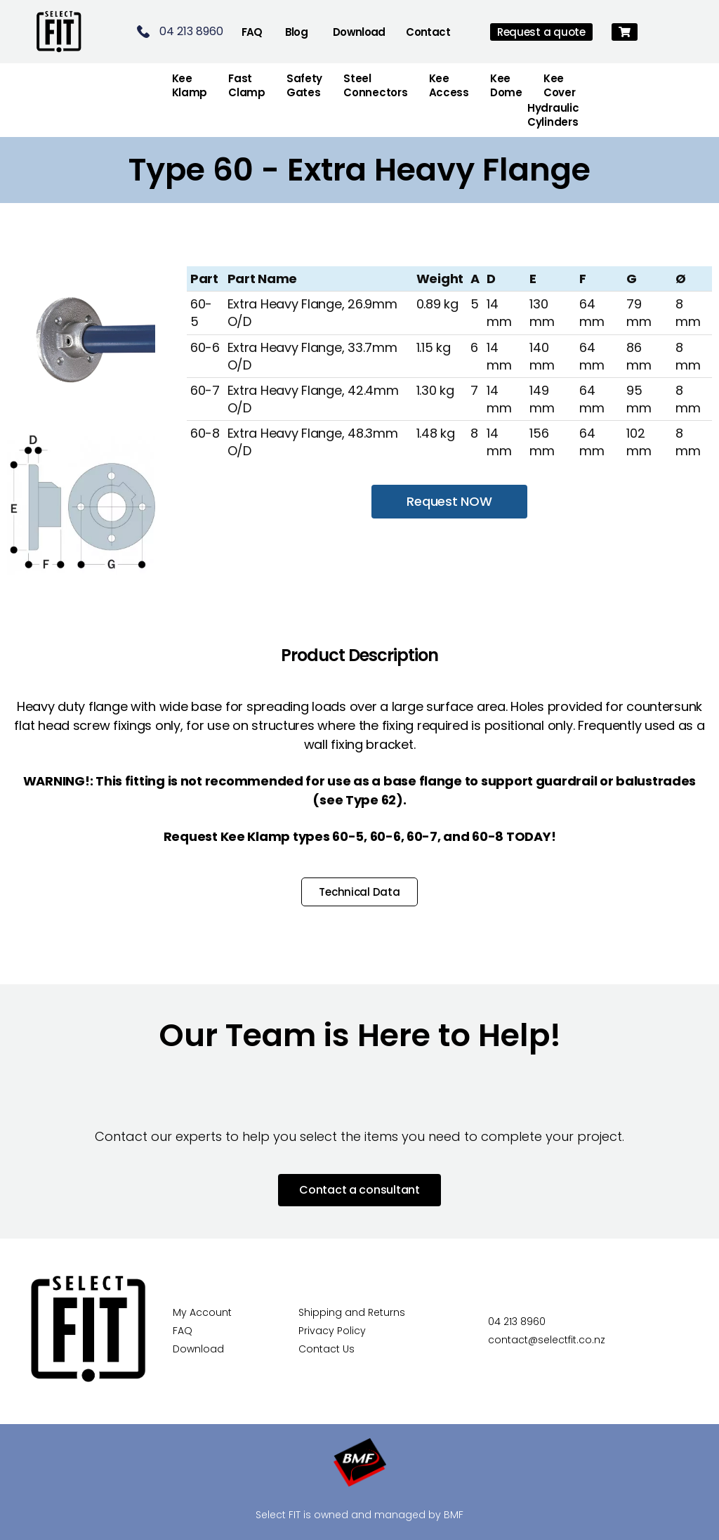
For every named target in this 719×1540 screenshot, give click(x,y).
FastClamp (246, 85)
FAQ (252, 32)
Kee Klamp (190, 85)
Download (359, 32)
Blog (296, 32)
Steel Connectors (375, 85)
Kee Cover (559, 85)
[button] (625, 32)
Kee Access (449, 85)
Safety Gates (304, 85)
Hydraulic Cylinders (553, 114)
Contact (428, 32)
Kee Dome (506, 85)
